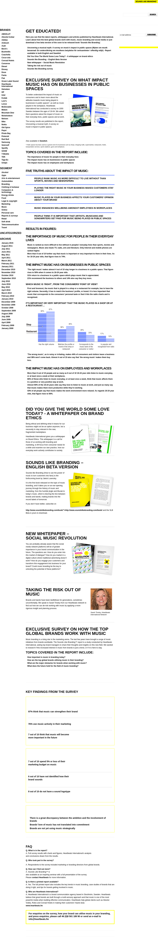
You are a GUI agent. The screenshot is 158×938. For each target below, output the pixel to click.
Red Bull (5, 139)
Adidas (5, 40)
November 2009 (8, 305)
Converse (6, 63)
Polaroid (5, 136)
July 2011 (6, 249)
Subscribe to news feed (130, 39)
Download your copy (39, 134)
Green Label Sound (10, 81)
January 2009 (7, 328)
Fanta (4, 75)
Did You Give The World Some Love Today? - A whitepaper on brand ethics (60, 56)
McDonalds (6, 107)
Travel (4, 227)
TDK (3, 157)
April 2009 (6, 322)
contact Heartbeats (40, 877)
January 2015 (7, 243)
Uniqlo (4, 163)
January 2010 (7, 299)
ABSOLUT (6, 34)
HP (3, 92)
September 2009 (9, 311)
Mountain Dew (8, 113)
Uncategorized (10, 233)
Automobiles (7, 181)
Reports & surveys (10, 216)
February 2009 (8, 325)
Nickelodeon (7, 116)
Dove (4, 72)
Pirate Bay (6, 133)
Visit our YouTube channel (126, 39)
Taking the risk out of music (39, 66)
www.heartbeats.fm (34, 906)
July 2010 (6, 281)
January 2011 (7, 266)
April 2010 (6, 290)
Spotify (5, 148)
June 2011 (6, 252)
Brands (5, 30)
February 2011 (8, 264)
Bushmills (6, 52)
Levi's (4, 101)
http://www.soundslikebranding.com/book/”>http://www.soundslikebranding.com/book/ (64, 510)
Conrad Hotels (8, 60)
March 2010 (7, 293)
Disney (5, 69)
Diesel (4, 66)
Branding (6, 184)
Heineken (6, 89)
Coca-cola (6, 58)
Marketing (6, 204)
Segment (6, 168)
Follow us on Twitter (120, 39)
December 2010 (8, 269)
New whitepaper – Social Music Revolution (46, 62)
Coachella (6, 55)
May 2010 (6, 287)
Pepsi (4, 130)
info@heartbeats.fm (39, 919)
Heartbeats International (121, 1)
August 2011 (7, 246)
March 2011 (7, 261)
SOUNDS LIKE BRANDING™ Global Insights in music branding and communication (51, 14)
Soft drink (6, 222)
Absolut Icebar (8, 37)
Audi (4, 46)
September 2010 (9, 278)
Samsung (6, 142)
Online (4, 210)
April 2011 (6, 258)
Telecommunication (10, 225)
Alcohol (5, 172)
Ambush (5, 43)
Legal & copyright (9, 201)
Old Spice (6, 127)
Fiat (3, 78)
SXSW (4, 151)
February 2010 (8, 296)
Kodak (4, 98)
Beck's (4, 49)
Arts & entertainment (11, 178)
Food (4, 198)
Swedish (43, 141)
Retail (4, 219)
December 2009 (8, 302)
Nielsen (5, 119)
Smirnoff (5, 145)
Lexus (4, 104)
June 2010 (6, 284)
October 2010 (7, 275)
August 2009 (7, 314)
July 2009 (6, 317)
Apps (4, 175)
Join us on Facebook (123, 39)
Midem (4, 110)
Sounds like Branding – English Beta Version (47, 59)
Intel (3, 95)
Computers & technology (7, 191)
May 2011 (6, 255)
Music (4, 207)
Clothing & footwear (10, 187)
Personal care (8, 213)
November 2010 (8, 272)
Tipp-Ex (5, 160)
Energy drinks (8, 195)
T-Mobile (5, 154)
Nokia (4, 124)
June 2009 (6, 319)
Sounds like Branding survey (40, 69)
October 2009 (7, 308)
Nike (3, 122)
